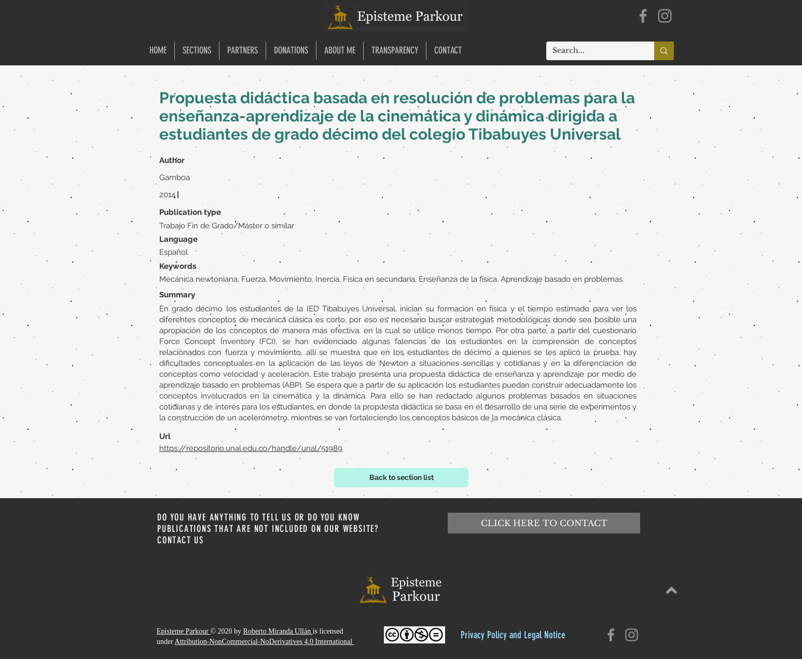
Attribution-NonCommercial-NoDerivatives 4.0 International (264, 642)
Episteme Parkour (183, 631)
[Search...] (592, 51)
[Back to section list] (401, 477)
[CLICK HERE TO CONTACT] (544, 523)
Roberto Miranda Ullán (278, 631)
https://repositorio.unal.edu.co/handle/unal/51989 (250, 448)
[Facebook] (643, 16)
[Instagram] (665, 16)
